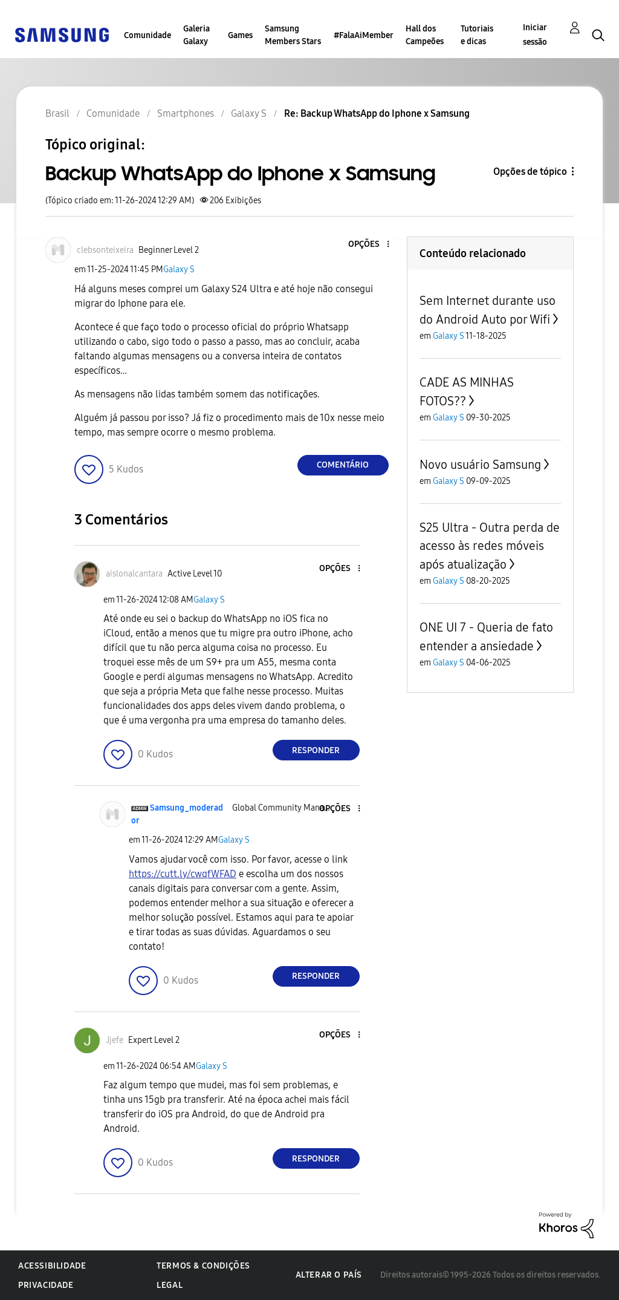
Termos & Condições (203, 1266)
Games (240, 35)
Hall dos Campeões (425, 35)
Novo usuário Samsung (480, 464)
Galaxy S (179, 269)
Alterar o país (329, 1275)
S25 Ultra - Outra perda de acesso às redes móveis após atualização (490, 546)
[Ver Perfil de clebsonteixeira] (105, 250)
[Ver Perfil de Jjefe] (114, 1040)
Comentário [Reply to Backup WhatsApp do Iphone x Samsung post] (343, 465)
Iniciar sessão (535, 34)
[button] (367, 244)
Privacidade (46, 1285)
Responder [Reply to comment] (316, 750)
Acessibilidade (52, 1266)
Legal (170, 1285)
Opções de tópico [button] (530, 171)
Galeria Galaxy (196, 35)
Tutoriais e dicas (477, 35)
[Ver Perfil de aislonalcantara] (134, 574)
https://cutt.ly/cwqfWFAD (182, 874)
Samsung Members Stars (293, 35)
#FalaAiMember (364, 35)
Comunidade (147, 35)
